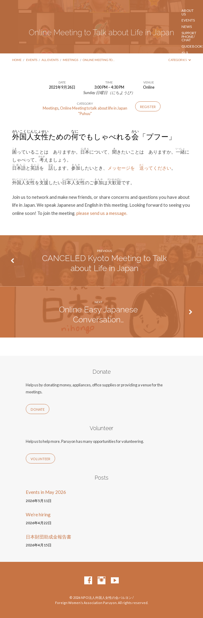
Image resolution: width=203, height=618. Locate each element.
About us (187, 12)
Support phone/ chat (188, 36)
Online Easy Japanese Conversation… (98, 314)
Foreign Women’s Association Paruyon (51, 78)
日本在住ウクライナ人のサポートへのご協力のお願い (185, 89)
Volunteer (191, 114)
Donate (38, 409)
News (186, 27)
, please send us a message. (101, 213)
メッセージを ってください (139, 168)
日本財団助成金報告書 (48, 536)
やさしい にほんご (186, 58)
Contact (189, 147)
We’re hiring (38, 514)
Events (188, 20)
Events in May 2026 (46, 492)
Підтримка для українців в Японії (191, 126)
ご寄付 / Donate (188, 139)
